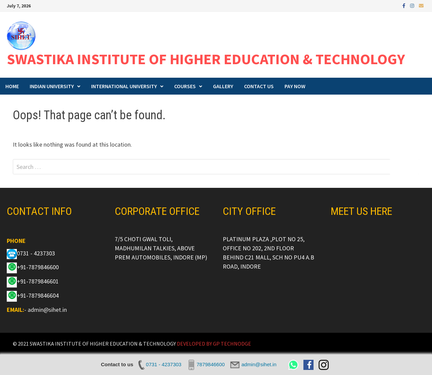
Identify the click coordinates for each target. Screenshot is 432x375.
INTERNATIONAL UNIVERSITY (124, 86)
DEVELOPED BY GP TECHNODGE (214, 343)
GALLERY (223, 86)
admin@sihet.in (47, 310)
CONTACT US (259, 86)
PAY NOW (295, 86)
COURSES (185, 86)
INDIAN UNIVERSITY (52, 86)
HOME (12, 86)
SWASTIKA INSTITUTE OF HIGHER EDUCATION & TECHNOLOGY (206, 59)
